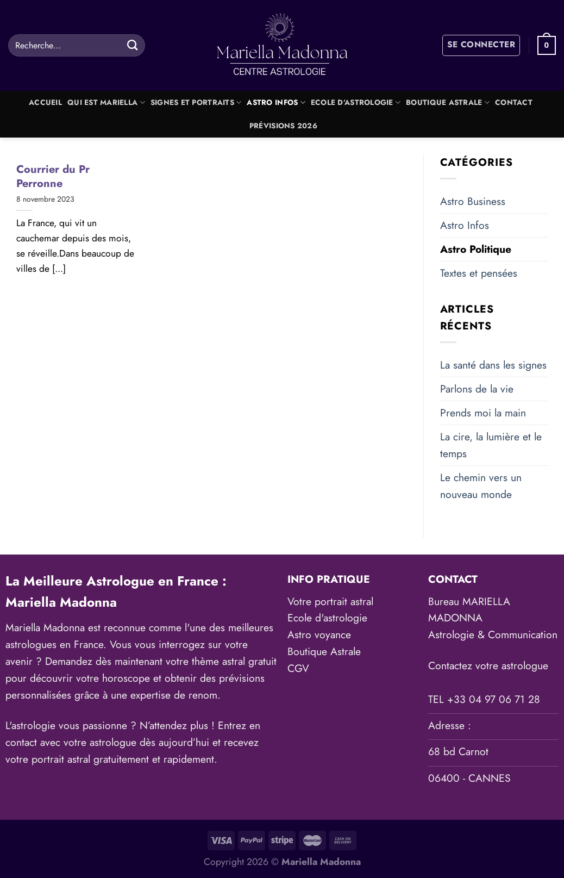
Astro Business (472, 201)
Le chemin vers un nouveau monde (481, 486)
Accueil (45, 102)
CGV (298, 668)
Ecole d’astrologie (355, 102)
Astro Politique (475, 249)
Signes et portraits (196, 102)
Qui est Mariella (106, 102)
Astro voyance (319, 634)
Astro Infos (276, 102)
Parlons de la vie (476, 388)
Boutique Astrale (448, 102)
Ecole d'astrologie (327, 617)
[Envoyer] (132, 45)
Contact (513, 102)
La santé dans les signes (493, 364)
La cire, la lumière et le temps (491, 445)
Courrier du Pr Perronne (53, 177)
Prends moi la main (483, 412)
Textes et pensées (478, 273)
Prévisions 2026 (283, 126)
